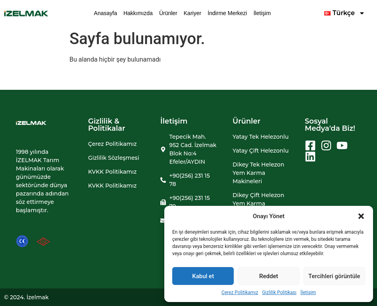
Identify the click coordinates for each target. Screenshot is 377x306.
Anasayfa (105, 13)
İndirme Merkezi (227, 13)
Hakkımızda (138, 13)
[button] (361, 216)
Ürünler (168, 13)
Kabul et (203, 276)
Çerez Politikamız (239, 292)
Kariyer (192, 13)
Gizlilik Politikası (279, 292)
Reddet (268, 276)
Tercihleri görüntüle (334, 276)
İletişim (308, 292)
